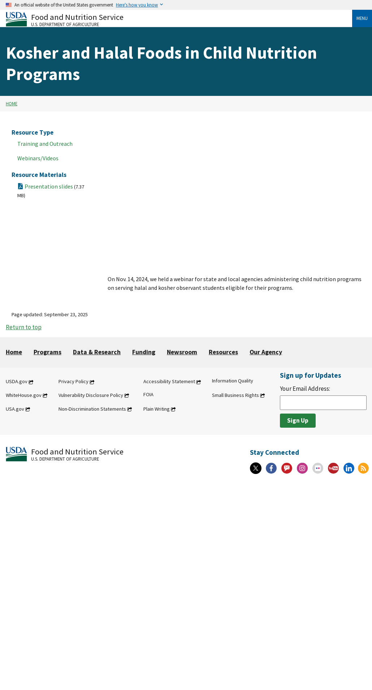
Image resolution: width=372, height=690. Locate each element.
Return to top (24, 327)
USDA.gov (16, 381)
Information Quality (232, 381)
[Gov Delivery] (287, 468)
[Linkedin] (349, 468)
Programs (47, 352)
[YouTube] (333, 468)
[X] (255, 468)
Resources (223, 352)
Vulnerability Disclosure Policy (91, 395)
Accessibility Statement (169, 381)
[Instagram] (302, 468)
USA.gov (15, 409)
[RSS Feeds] (363, 468)
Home (11, 103)
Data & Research (97, 352)
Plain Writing (156, 409)
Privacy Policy (73, 381)
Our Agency (266, 352)
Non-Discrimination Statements (92, 409)
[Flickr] (318, 468)
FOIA (148, 394)
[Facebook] (271, 468)
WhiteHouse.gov (24, 395)
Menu (362, 18)
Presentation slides (50, 191)
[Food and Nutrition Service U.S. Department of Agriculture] (179, 19)
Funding (143, 352)
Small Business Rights (235, 395)
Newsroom (182, 352)
